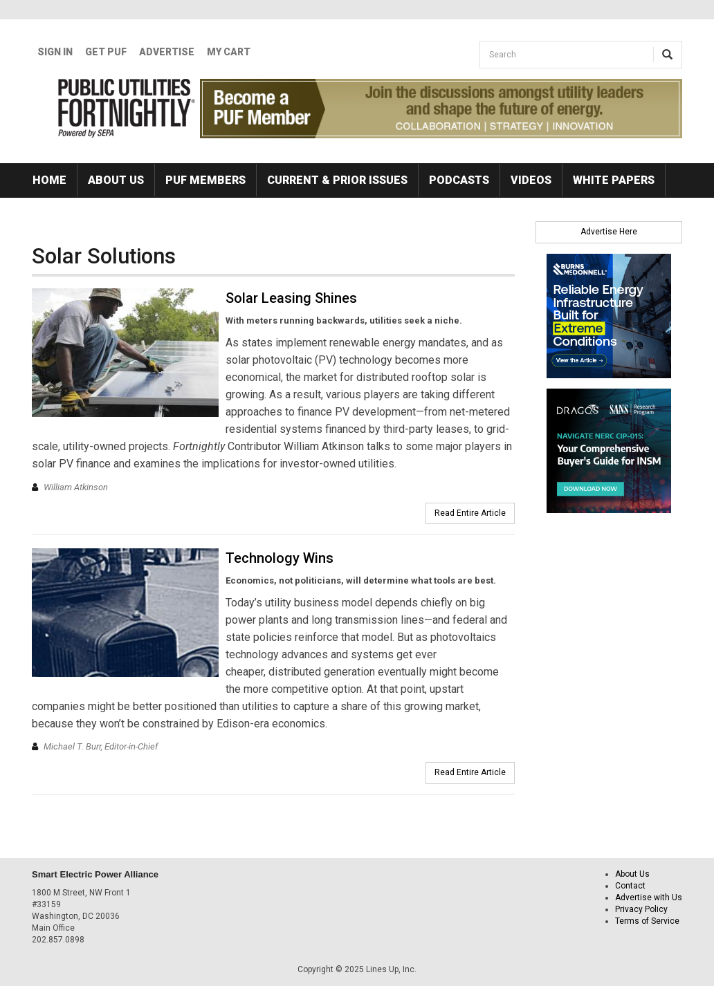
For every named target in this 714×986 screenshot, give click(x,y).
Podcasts (459, 180)
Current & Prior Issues (337, 180)
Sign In (55, 51)
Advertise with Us (648, 897)
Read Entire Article (470, 513)
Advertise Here (608, 231)
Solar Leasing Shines (291, 298)
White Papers (613, 180)
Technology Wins (279, 558)
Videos (531, 180)
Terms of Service (647, 921)
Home (49, 180)
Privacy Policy (641, 909)
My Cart (228, 51)
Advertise (166, 51)
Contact (630, 886)
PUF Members (205, 180)
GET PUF (106, 51)
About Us (116, 180)
